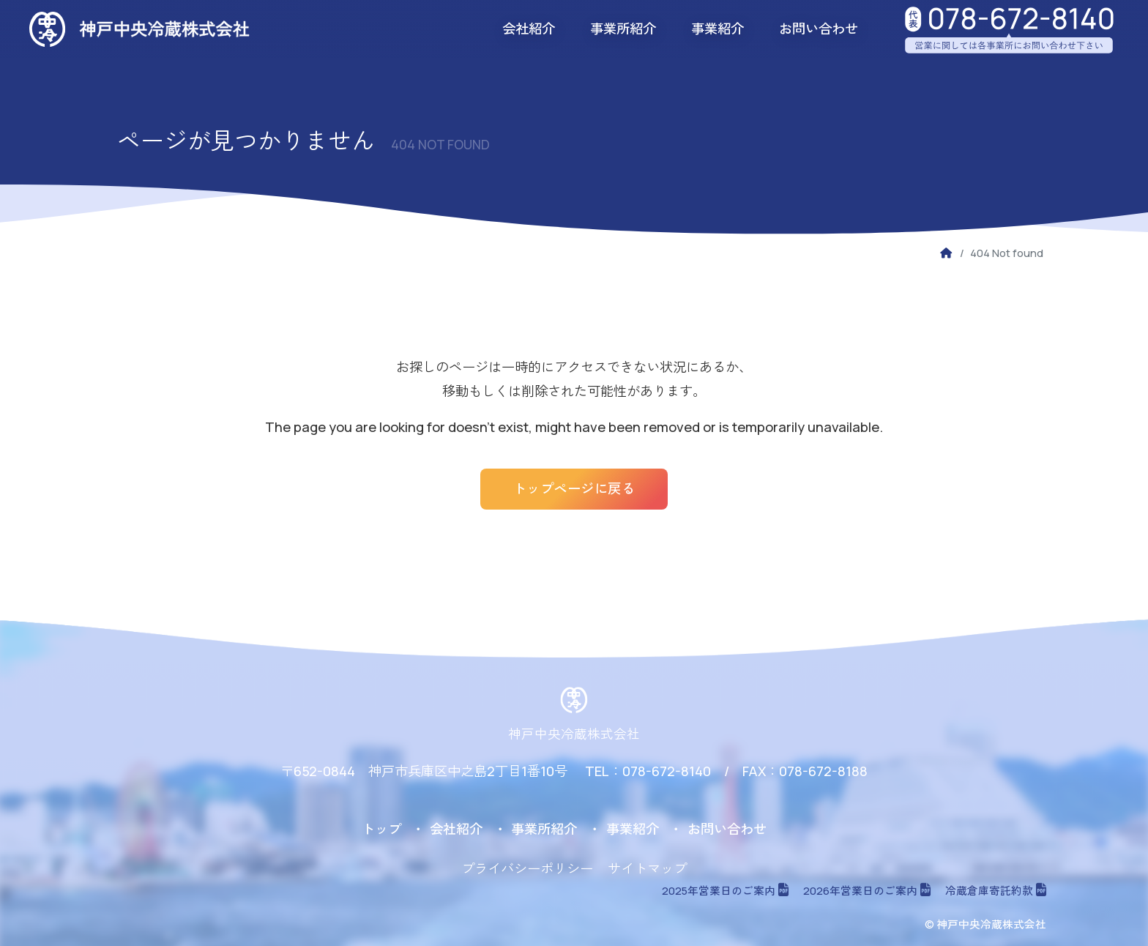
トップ (381, 828)
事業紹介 (717, 28)
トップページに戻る (574, 488)
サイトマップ (647, 868)
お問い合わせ (818, 28)
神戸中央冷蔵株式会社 (574, 733)
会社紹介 (528, 28)
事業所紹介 (623, 28)
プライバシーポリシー (527, 868)
